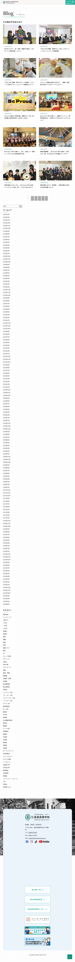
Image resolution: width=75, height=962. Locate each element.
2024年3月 (6, 281)
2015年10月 (6, 560)
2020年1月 (6, 420)
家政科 (5, 634)
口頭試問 (5, 773)
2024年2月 (6, 284)
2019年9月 (6, 432)
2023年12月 (6, 290)
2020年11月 (6, 392)
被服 (4, 639)
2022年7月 (6, 337)
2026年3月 (6, 214)
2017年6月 (6, 507)
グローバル (6, 659)
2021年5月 (6, 376)
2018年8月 (6, 468)
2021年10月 (6, 362)
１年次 (5, 623)
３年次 (5, 628)
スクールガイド (7, 756)
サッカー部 (6, 703)
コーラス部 (6, 729)
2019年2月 (6, 451)
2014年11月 (6, 590)
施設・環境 (6, 673)
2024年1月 (6, 287)
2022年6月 (6, 340)
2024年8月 (6, 267)
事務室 (5, 776)
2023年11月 (6, 292)
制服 (4, 670)
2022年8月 (6, 334)
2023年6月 (6, 306)
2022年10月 (6, 328)
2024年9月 (6, 264)
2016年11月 (6, 523)
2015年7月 (6, 568)
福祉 (4, 642)
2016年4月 (6, 543)
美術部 (5, 723)
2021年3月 (6, 381)
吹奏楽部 (5, 731)
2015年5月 (6, 573)
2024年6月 (6, 273)
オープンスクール (8, 751)
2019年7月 (6, 437)
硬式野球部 (6, 706)
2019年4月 (6, 445)
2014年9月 (6, 596)
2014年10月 (6, 593)
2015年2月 (6, 582)
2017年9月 (6, 498)
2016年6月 (6, 537)
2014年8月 (6, 598)
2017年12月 (6, 490)
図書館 (5, 676)
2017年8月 (6, 501)
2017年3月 (6, 515)
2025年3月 (6, 248)
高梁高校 (5, 614)
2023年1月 (6, 320)
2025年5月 (6, 242)
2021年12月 (6, 356)
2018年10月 (6, 462)
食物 (4, 637)
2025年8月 (6, 234)
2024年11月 (6, 259)
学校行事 (5, 664)
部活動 (5, 681)
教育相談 (5, 770)
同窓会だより (7, 787)
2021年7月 (6, 370)
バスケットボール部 (9, 698)
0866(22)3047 (33, 832)
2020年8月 (6, 401)
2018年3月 (6, 482)
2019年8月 (6, 434)
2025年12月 (6, 223)
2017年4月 (6, 512)
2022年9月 (6, 331)
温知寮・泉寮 (7, 678)
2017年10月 (6, 496)
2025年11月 (6, 226)
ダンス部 (5, 709)
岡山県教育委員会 (37, 899)
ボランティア (7, 667)
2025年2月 (6, 251)
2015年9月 (6, 562)
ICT (4, 653)
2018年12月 (6, 457)
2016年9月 (6, 529)
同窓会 (5, 784)
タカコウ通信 (7, 759)
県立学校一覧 (37, 890)
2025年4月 (6, 245)
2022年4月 (6, 345)
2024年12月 (6, 256)
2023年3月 (6, 315)
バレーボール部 (7, 695)
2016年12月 (6, 521)
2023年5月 (6, 309)
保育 (4, 645)
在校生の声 (6, 767)
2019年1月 (6, 454)
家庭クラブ (6, 648)
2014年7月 (6, 601)
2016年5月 (6, 540)
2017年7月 (6, 504)
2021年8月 (6, 367)
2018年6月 (6, 473)
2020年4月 (6, 412)
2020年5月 (6, 409)
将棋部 (5, 748)
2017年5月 (6, 509)
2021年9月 (6, 365)
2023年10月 (6, 295)
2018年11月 (6, 459)
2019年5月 (6, 443)
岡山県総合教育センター (37, 909)
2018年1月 (6, 487)
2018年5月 (6, 476)
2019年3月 (6, 448)
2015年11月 (6, 557)
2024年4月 (6, 278)
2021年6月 (6, 373)
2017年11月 (6, 493)
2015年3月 (6, 579)
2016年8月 (6, 532)
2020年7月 (6, 404)
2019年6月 (6, 440)
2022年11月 (6, 326)
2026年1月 (6, 220)
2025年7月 (6, 237)
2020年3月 (6, 415)
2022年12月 (6, 323)
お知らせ (5, 620)
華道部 (5, 742)
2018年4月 (6, 479)
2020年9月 (6, 398)
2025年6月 (6, 239)
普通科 (5, 631)
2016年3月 (6, 546)
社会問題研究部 (7, 720)
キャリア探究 (7, 656)
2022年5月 (6, 342)
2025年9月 (6, 231)
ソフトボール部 (7, 701)
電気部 (5, 712)
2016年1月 (6, 551)
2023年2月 (6, 317)
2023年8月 (6, 301)
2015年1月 (6, 585)
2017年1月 (6, 518)
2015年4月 (6, 576)
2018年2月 (6, 484)
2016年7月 (6, 534)
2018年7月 (6, 470)
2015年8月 (6, 565)
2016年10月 (6, 526)
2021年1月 (6, 387)
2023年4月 (6, 312)
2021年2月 (6, 384)
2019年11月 (6, 426)
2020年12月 (6, 390)
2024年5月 (6, 276)
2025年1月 (6, 253)
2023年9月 (6, 298)
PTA (4, 781)
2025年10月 (6, 228)
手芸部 (5, 737)
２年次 (5, 625)
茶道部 (5, 740)
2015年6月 (6, 571)
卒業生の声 (6, 765)
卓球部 (5, 689)
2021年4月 (6, 379)
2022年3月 (6, 348)
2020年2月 (6, 418)
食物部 (5, 734)
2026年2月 (6, 217)
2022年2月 (6, 351)
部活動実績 (6, 684)
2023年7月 (6, 303)
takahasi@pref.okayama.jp (37, 838)
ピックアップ (7, 617)
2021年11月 (6, 359)
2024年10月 (6, 262)
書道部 (5, 726)
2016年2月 (6, 548)
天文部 (5, 715)
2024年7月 (6, 270)
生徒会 (5, 662)
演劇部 (5, 745)
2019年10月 (6, 429)
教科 (4, 651)
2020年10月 (6, 395)
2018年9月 (6, 465)
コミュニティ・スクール (10, 779)
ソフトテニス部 (7, 692)
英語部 (5, 717)
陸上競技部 (6, 687)
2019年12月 (6, 423)
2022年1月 (6, 354)
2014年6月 (6, 604)
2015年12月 (6, 554)
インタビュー (7, 762)
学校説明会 (6, 754)
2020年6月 (6, 406)
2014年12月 (6, 587)
